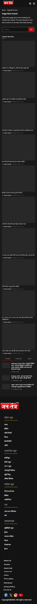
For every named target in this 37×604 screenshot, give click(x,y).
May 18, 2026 (16, 289)
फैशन (6, 540)
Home (4, 10)
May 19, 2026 (16, 70)
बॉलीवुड (7, 458)
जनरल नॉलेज (9, 536)
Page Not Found (12, 10)
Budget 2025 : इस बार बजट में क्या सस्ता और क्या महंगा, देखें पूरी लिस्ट (21, 377)
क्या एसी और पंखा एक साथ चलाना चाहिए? (13, 161)
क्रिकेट (6, 495)
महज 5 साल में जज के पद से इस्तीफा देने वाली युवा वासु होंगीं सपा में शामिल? (22, 386)
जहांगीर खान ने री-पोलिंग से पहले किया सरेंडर (14, 99)
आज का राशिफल (10, 511)
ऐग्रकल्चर (7, 544)
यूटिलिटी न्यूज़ (9, 528)
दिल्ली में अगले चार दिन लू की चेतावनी (12, 193)
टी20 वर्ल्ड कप (9, 491)
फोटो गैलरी (8, 433)
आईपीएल (7, 499)
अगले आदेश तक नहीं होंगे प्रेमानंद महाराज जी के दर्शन (16, 351)
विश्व (6, 437)
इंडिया (6, 428)
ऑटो (6, 445)
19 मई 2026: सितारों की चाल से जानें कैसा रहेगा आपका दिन (18, 255)
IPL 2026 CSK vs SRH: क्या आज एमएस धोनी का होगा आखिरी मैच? (17, 318)
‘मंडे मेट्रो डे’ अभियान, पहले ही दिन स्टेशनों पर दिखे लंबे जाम (17, 130)
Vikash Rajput (8, 70)
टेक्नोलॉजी (8, 441)
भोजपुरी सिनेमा (9, 470)
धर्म (5, 515)
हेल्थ (6, 549)
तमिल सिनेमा (8, 478)
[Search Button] (34, 3)
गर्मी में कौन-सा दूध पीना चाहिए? (10, 286)
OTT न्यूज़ (7, 466)
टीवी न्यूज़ (7, 462)
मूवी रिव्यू (7, 474)
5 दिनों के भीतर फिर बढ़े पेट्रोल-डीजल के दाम (14, 224)
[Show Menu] (30, 3)
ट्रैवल (6, 532)
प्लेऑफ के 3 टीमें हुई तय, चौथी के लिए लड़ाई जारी (15, 68)
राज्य (6, 424)
